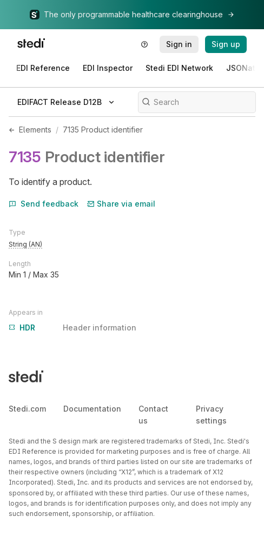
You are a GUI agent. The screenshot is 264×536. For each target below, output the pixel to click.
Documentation (92, 408)
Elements (35, 129)
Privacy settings (211, 414)
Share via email (121, 203)
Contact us (153, 414)
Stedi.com (27, 408)
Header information (72, 328)
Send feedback (43, 203)
